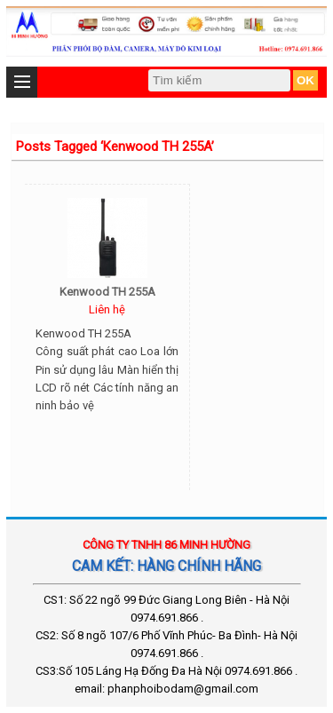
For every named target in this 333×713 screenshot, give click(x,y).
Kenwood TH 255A (107, 291)
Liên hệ (107, 309)
